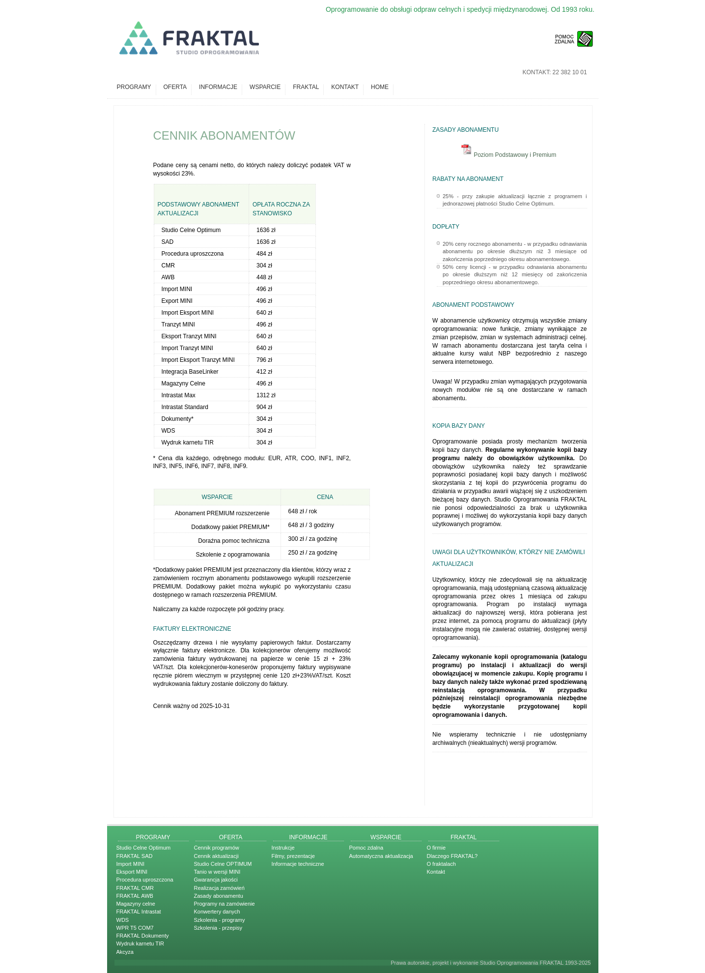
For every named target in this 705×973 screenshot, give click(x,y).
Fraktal (306, 87)
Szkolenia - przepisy (218, 928)
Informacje (218, 87)
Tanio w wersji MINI (217, 872)
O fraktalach (441, 864)
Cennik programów (216, 848)
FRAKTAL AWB (134, 896)
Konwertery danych (217, 911)
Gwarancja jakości (216, 880)
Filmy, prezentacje (293, 856)
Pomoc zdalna (366, 848)
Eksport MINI (132, 872)
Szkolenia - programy (219, 920)
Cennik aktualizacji (216, 856)
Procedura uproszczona (144, 880)
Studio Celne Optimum (143, 848)
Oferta (175, 87)
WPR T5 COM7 (135, 928)
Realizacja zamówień (219, 888)
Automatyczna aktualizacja (381, 856)
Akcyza (125, 952)
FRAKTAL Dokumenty (142, 936)
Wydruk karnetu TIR (140, 943)
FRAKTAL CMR (135, 888)
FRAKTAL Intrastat (138, 911)
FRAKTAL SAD (134, 856)
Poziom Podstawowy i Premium (509, 154)
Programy (134, 87)
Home (380, 87)
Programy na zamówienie (224, 904)
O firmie (436, 848)
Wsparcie (265, 87)
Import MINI (130, 864)
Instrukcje (283, 848)
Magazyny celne (136, 904)
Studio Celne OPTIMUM (223, 864)
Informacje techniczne (298, 864)
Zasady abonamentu (218, 896)
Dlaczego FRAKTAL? (452, 856)
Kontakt (345, 87)
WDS (122, 920)
